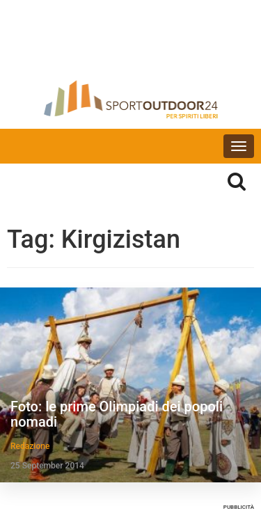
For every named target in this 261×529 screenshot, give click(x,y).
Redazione (29, 446)
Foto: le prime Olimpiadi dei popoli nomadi (116, 414)
